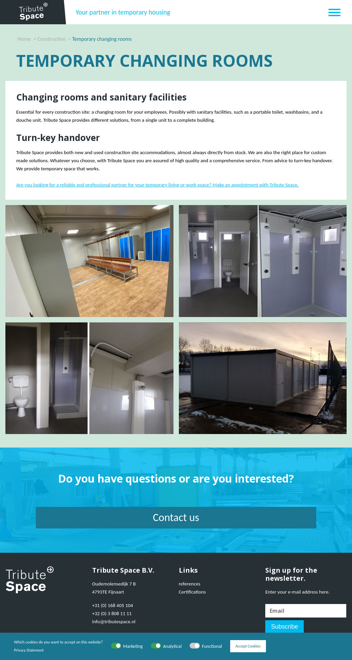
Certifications (192, 592)
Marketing (133, 646)
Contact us (176, 517)
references (189, 584)
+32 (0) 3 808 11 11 (112, 613)
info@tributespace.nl (113, 622)
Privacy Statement (29, 650)
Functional (212, 646)
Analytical (172, 646)
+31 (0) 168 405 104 (112, 605)
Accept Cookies (248, 646)
